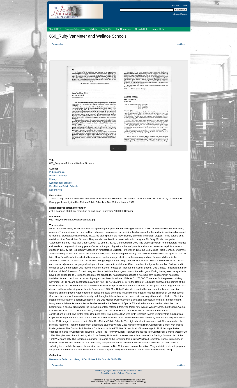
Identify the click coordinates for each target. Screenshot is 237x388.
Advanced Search (180, 14)
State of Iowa (131, 373)
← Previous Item (56, 44)
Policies (121, 373)
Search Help (141, 29)
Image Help (158, 29)
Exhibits (93, 29)
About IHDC (55, 29)
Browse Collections (75, 29)
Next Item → (182, 44)
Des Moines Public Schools (63, 186)
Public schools (57, 172)
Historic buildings (58, 175)
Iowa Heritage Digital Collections (108, 371)
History (53, 179)
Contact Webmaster (108, 373)
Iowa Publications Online (132, 371)
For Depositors (123, 29)
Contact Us (106, 29)
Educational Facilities (60, 182)
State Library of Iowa (178, 5)
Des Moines (55, 189)
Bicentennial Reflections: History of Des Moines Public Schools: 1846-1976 (85, 359)
